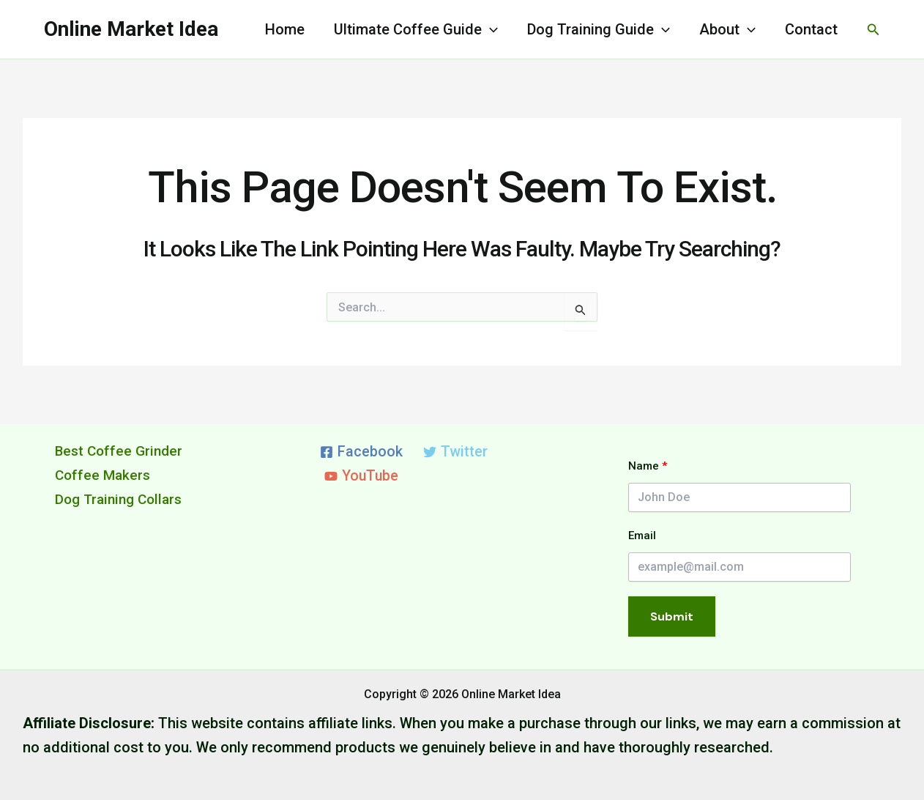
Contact (811, 29)
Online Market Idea (131, 29)
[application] (490, 29)
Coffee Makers (104, 475)
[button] (873, 30)
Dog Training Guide (598, 29)
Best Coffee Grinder (121, 450)
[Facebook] (361, 452)
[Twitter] (455, 452)
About (727, 29)
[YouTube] (362, 476)
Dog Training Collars (122, 499)
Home (285, 29)
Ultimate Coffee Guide (416, 29)
